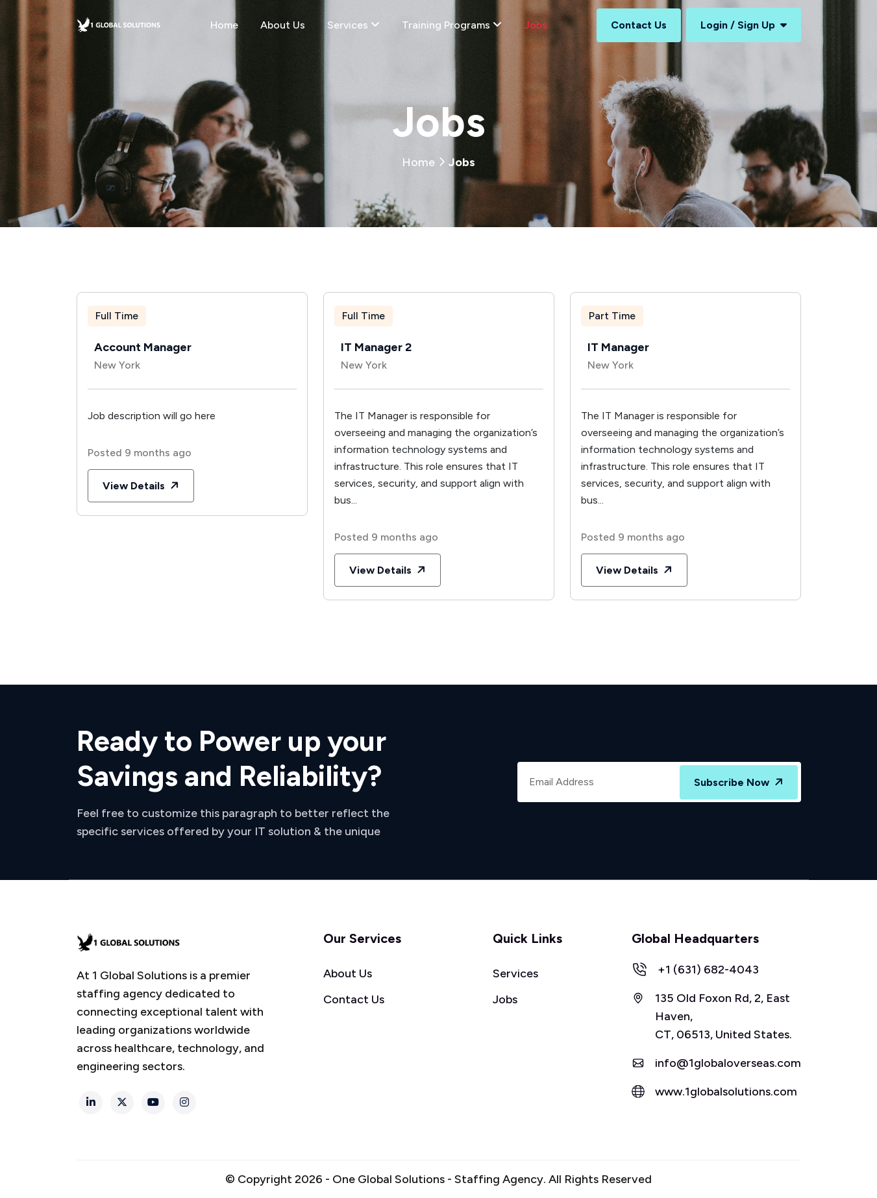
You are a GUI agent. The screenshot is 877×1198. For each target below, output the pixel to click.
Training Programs (452, 25)
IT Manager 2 (376, 347)
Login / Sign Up (743, 25)
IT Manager (618, 347)
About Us (282, 25)
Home (224, 25)
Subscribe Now (740, 783)
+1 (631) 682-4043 (708, 969)
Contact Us (639, 25)
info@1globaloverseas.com (728, 1063)
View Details (142, 486)
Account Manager (142, 347)
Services (353, 25)
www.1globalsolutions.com (726, 1091)
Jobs (535, 25)
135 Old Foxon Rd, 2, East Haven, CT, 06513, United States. (723, 1016)
